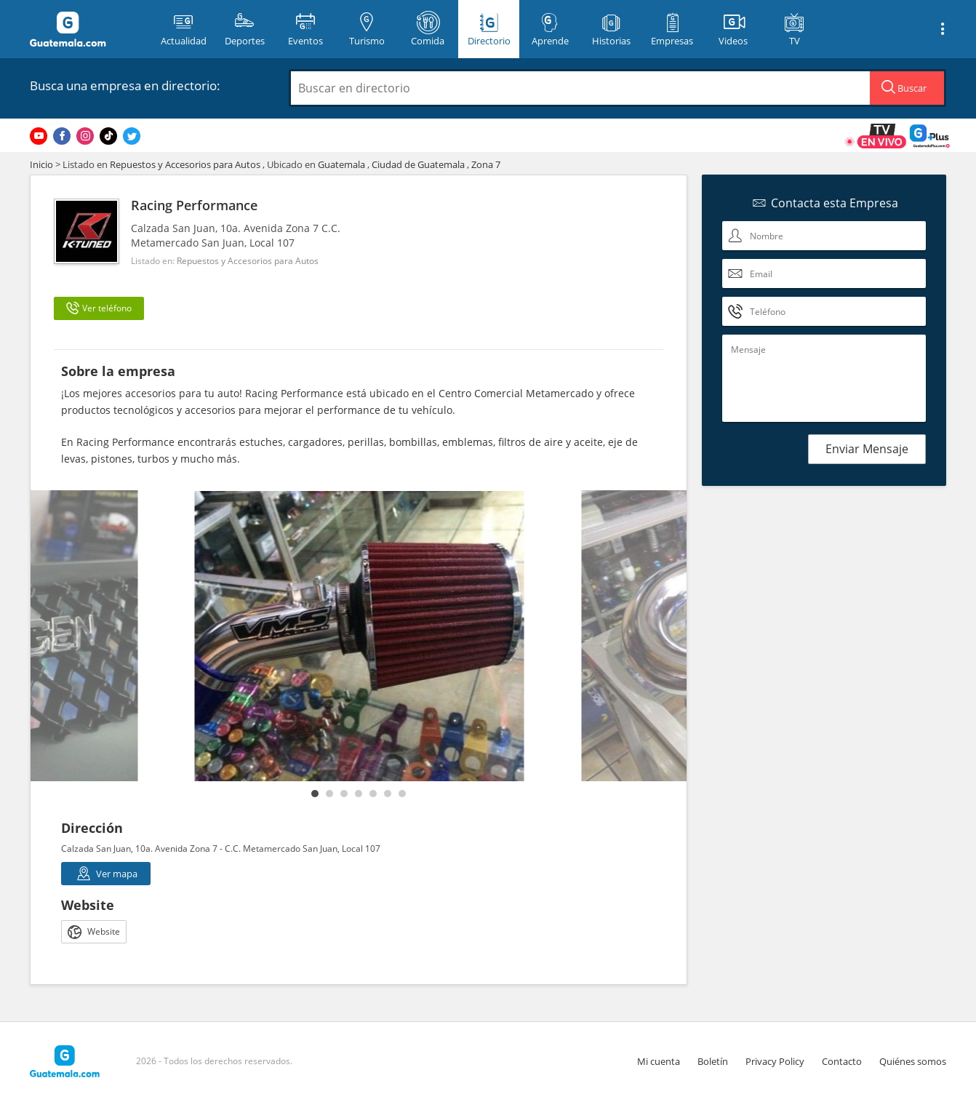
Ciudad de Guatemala (418, 164)
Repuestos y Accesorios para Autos (185, 164)
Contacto (842, 1061)
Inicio (41, 164)
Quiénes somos (912, 1061)
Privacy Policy (774, 1061)
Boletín (712, 1061)
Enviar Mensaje (866, 449)
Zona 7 (485, 164)
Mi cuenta (658, 1061)
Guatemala (341, 164)
